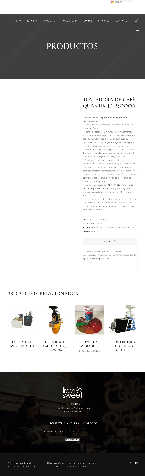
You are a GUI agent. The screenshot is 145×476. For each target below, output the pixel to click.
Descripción (110, 241)
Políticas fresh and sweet (19, 463)
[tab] (110, 241)
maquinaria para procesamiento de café (114, 227)
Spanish (116, 2)
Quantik (100, 223)
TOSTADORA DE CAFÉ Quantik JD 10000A (56, 346)
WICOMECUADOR (81, 466)
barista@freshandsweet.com (21, 466)
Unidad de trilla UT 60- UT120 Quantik (122, 346)
